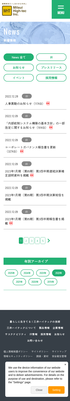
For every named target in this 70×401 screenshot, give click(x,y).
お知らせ (19, 67)
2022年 (58, 273)
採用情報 (51, 78)
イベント (19, 78)
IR (51, 57)
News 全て (19, 57)
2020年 (35, 282)
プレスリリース (51, 67)
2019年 (50, 282)
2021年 (19, 282)
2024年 (27, 273)
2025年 (11, 273)
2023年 (43, 273)
